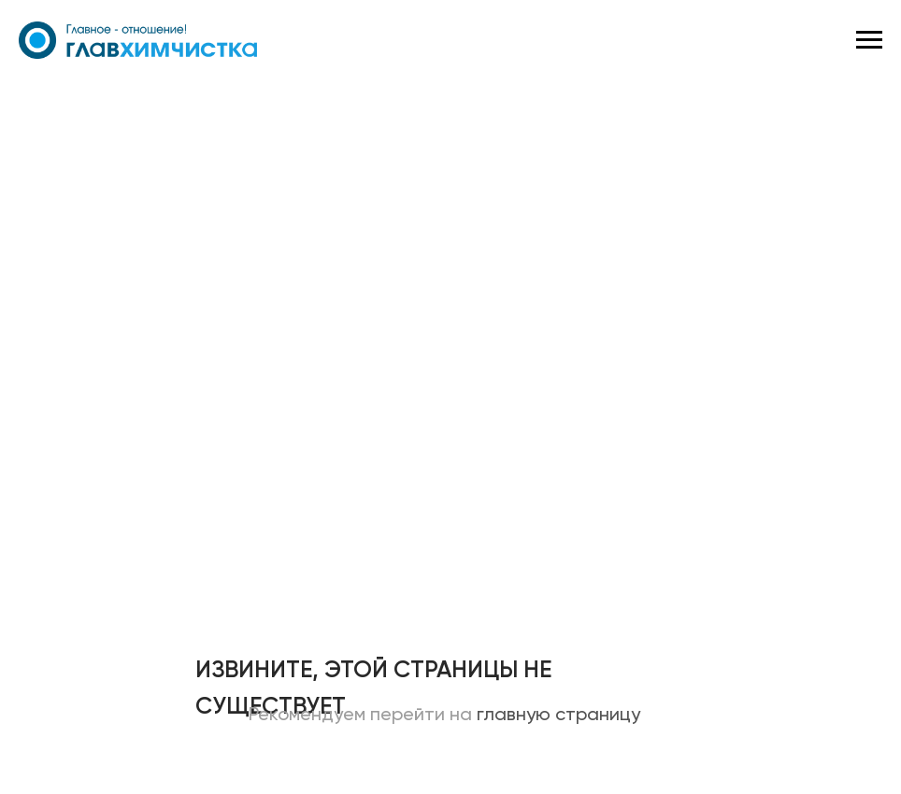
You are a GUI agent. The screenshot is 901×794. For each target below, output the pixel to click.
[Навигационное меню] (869, 40)
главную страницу (558, 715)
